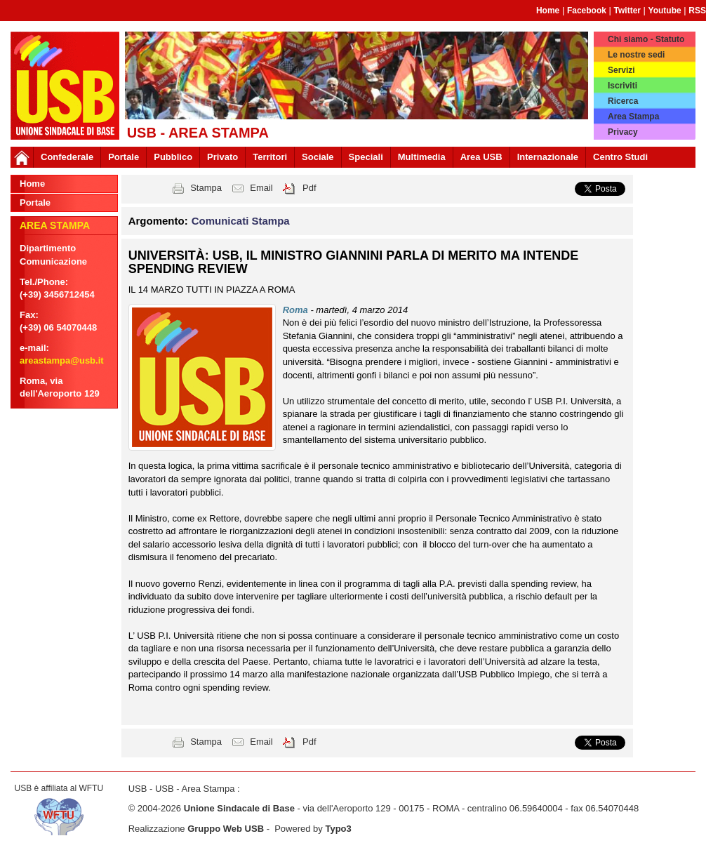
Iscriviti (622, 86)
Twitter (627, 10)
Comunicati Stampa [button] (241, 221)
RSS (697, 10)
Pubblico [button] (173, 157)
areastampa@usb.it (62, 360)
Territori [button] (270, 157)
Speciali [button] (366, 157)
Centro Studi (620, 157)
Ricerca (623, 101)
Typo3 (338, 828)
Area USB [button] (481, 157)
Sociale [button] (318, 157)
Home (547, 10)
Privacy (623, 132)
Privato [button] (222, 157)
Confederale (67, 157)
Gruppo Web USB (225, 828)
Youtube (664, 10)
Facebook (586, 10)
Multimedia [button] (422, 157)
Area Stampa (633, 116)
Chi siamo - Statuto (646, 39)
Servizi (621, 70)
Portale (123, 157)
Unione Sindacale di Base (239, 808)
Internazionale (547, 157)
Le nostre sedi (636, 55)
